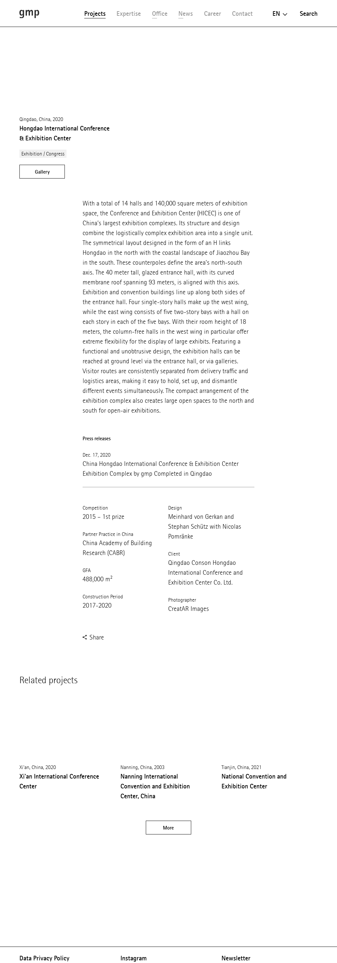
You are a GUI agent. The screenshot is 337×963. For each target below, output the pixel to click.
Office (160, 13)
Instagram (133, 958)
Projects (95, 13)
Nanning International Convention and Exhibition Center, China (155, 786)
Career (212, 13)
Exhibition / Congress (43, 154)
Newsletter (235, 958)
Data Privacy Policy (44, 958)
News (185, 13)
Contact (242, 13)
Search (309, 13)
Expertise (129, 13)
